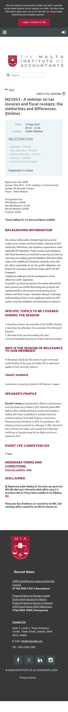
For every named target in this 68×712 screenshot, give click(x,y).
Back (12, 89)
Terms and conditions (15, 469)
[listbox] (51, 93)
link (7, 495)
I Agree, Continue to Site (34, 22)
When (18, 124)
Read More (51, 14)
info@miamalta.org (31, 641)
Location (17, 131)
